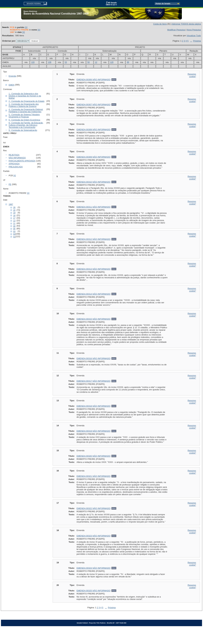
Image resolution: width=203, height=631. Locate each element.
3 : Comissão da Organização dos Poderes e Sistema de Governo (24, 105)
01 (14, 237)
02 (14, 234)
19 (14, 213)
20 (14, 210)
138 (49, 62)
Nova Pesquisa (194, 30)
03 (14, 231)
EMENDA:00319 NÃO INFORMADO (93, 431)
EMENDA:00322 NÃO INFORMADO (93, 508)
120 (112, 62)
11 (14, 223)
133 (33, 62)
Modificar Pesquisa (176, 30)
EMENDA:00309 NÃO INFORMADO (93, 157)
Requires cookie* (192, 75)
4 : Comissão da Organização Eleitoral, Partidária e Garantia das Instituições (26, 110)
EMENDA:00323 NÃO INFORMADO (93, 536)
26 (14, 207)
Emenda (12, 76)
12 (96, 62)
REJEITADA (14, 155)
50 (88, 62)
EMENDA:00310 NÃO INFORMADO (93, 182)
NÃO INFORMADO (17, 158)
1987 (11, 204)
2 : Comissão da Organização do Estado (26, 101)
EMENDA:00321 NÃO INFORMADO (93, 476)
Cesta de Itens (160, 24)
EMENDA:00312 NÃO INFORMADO (93, 239)
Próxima (197, 41)
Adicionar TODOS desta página (186, 24)
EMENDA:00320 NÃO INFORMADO (93, 456)
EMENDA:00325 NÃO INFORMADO (93, 590)
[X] (26, 27)
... (191, 41)
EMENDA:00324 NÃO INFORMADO (93, 568)
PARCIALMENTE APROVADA (22, 161)
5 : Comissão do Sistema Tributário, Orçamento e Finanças (24, 115)
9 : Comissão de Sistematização (23, 130)
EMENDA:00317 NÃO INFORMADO (93, 381)
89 (128, 62)
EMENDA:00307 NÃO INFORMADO (93, 104)
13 (14, 221)
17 (14, 218)
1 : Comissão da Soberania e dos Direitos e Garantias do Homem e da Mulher (25, 96)
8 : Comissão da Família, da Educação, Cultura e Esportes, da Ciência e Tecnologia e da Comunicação (26, 125)
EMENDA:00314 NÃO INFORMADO (93, 294)
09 (14, 226)
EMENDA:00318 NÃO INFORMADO (93, 406)
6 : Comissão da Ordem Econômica (24, 120)
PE (10, 184)
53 (66, 62)
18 (14, 215)
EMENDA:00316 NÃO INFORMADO (93, 358)
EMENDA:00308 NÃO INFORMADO (93, 129)
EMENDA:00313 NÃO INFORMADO (93, 269)
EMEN (11, 85)
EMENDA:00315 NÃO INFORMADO (93, 319)
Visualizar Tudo (194, 35)
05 (14, 229)
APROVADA (14, 164)
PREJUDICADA (16, 167)
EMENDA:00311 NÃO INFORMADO (93, 207)
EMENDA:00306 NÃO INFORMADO (93, 79)
